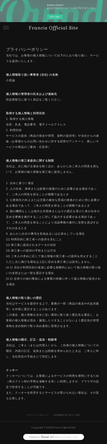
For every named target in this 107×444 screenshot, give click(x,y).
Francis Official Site (53, 28)
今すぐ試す (55, 17)
